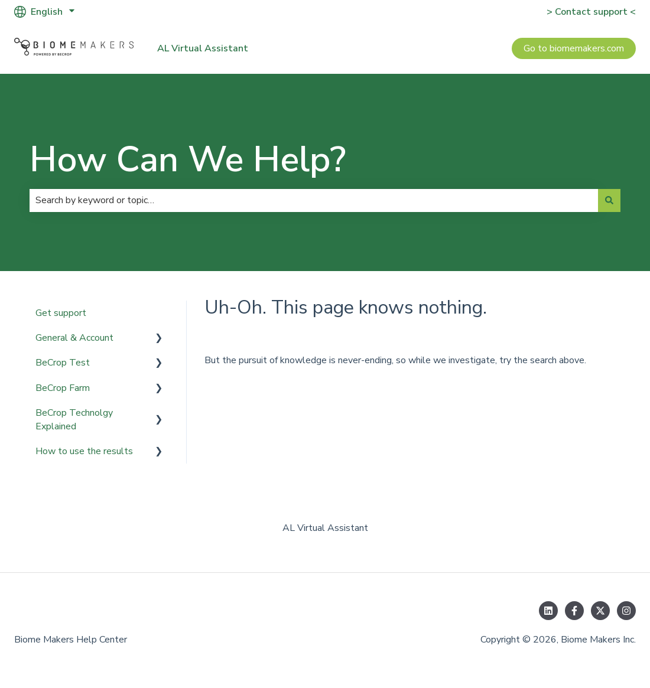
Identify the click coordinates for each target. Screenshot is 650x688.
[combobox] (314, 200)
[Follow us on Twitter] (600, 610)
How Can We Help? (188, 159)
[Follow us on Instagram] (626, 610)
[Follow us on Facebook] (574, 610)
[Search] (609, 200)
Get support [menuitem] (60, 312)
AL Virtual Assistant (202, 48)
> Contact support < (591, 11)
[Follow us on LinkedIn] (548, 610)
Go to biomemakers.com (574, 48)
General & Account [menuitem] (74, 337)
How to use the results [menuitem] (84, 451)
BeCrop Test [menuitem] (62, 362)
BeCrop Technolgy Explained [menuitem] (74, 419)
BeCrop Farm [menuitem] (62, 388)
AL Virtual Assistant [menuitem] (325, 527)
